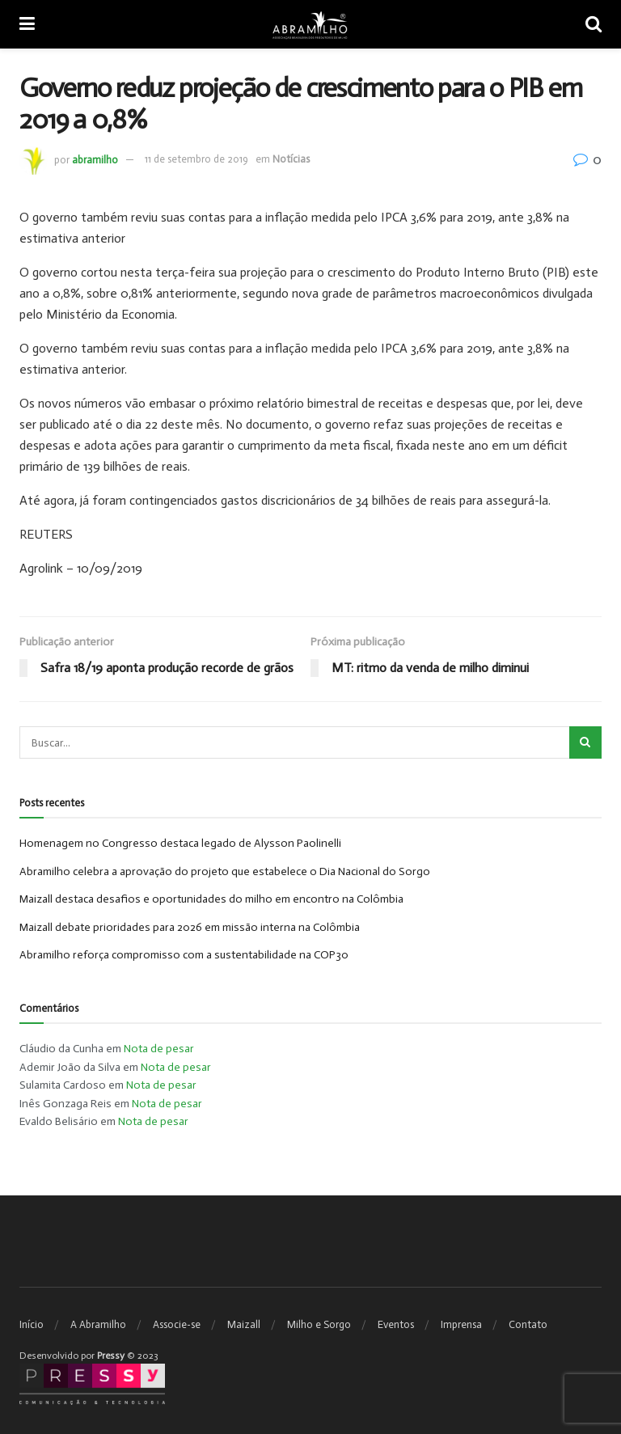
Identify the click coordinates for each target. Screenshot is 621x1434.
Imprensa (461, 1324)
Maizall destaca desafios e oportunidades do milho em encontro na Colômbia (211, 899)
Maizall (243, 1324)
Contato (528, 1324)
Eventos (396, 1324)
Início (31, 1324)
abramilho (95, 159)
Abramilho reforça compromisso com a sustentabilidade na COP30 (184, 955)
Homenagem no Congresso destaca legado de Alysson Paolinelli (180, 843)
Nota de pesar (159, 1048)
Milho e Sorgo (319, 1324)
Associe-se (177, 1324)
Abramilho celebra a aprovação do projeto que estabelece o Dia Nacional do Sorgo (224, 871)
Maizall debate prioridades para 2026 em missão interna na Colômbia (189, 927)
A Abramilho (98, 1324)
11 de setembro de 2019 (196, 159)
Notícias (291, 159)
